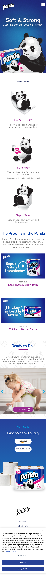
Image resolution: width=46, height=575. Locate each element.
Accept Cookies (23, 569)
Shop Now (23, 526)
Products (23, 521)
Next (44, 391)
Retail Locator (23, 449)
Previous (2, 391)
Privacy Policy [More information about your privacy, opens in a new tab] (11, 551)
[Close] (42, 530)
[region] (23, 550)
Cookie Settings (23, 556)
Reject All (23, 562)
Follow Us (21, 409)
